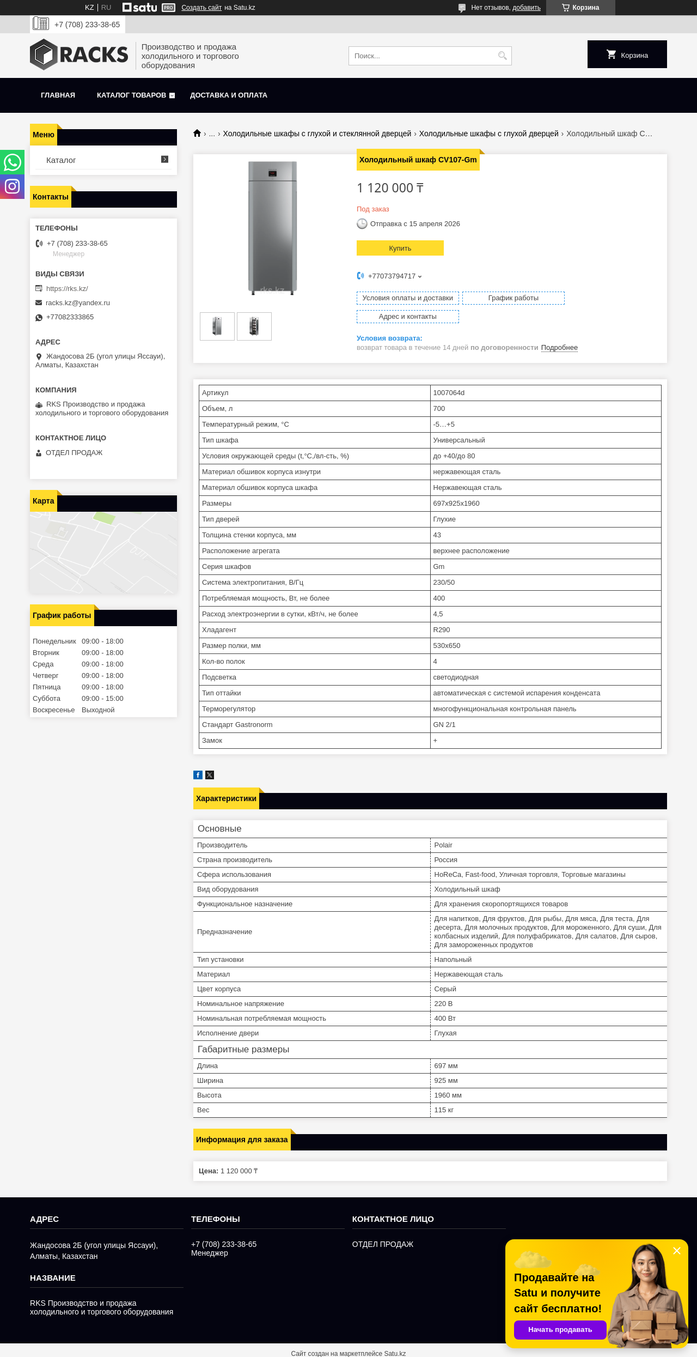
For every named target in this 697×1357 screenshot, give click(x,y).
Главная (58, 95)
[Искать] (502, 55)
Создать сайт (201, 7)
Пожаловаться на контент (459, 1346)
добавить (526, 7)
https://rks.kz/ (67, 288)
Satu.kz (395, 1337)
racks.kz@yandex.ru (78, 303)
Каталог (61, 160)
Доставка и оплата (228, 95)
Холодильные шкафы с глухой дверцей (489, 133)
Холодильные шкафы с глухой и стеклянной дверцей (317, 133)
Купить (400, 248)
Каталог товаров (131, 95)
